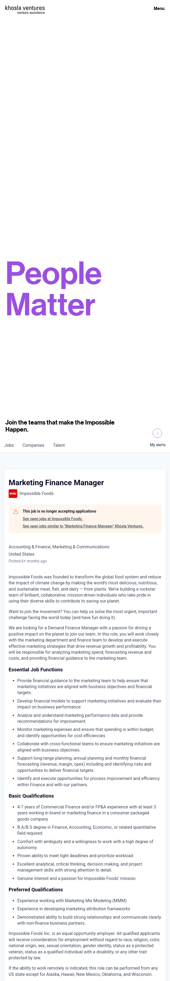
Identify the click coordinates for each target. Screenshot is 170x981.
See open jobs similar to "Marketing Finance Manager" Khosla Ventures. (83, 526)
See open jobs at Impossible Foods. (53, 519)
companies (33, 445)
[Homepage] (25, 7)
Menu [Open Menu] (159, 8)
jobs (9, 445)
